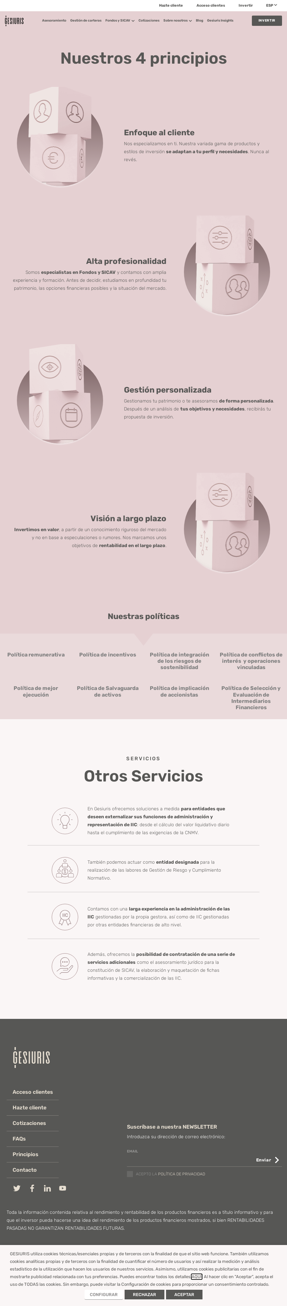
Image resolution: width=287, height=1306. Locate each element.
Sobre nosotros (177, 21)
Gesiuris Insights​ (220, 21)
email (132, 1151)
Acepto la (170, 1174)
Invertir (246, 5)
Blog (199, 21)
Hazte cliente (171, 5)
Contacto (25, 1170)
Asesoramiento (54, 21)
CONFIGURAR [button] (104, 1294)
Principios (26, 1154)
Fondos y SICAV (120, 21)
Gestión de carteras (85, 21)
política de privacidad (181, 1174)
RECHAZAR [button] (144, 1294)
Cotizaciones (149, 21)
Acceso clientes (211, 5)
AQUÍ (197, 1276)
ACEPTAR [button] (184, 1294)
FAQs (20, 1139)
